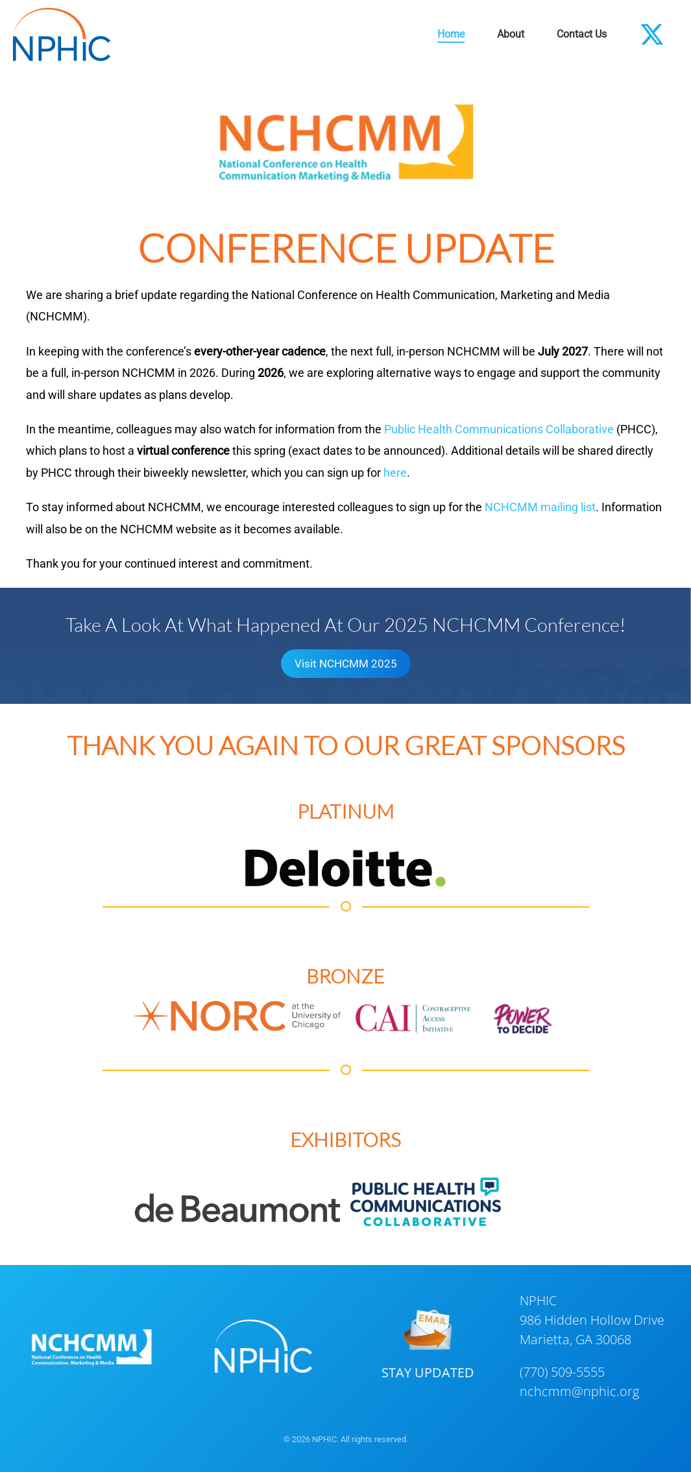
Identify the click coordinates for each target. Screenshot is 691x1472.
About (510, 34)
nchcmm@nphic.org (577, 1391)
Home (451, 34)
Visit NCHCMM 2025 (346, 661)
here (395, 472)
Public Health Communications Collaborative (499, 429)
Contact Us (582, 34)
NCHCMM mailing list (540, 507)
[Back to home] (61, 34)
